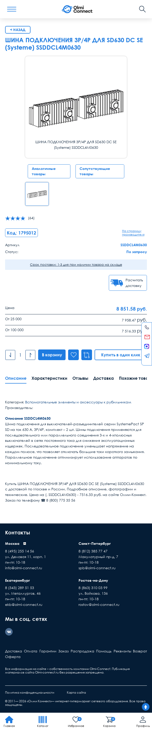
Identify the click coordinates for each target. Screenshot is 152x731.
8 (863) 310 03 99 (93, 588)
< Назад (17, 29)
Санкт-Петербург (95, 543)
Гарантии (47, 651)
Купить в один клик (121, 354)
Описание (15, 378)
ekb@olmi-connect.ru (23, 604)
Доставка (103, 378)
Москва (12, 543)
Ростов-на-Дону (93, 580)
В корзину (52, 354)
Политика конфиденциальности (29, 692)
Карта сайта (76, 692)
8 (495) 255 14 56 (19, 551)
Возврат (140, 651)
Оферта (13, 656)
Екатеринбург (17, 580)
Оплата (30, 651)
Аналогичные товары (44, 171)
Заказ (63, 651)
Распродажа (82, 651)
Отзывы (80, 378)
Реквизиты (122, 651)
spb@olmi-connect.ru (97, 568)
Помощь (104, 651)
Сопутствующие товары (95, 171)
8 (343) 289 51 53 (19, 588)
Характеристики (49, 378)
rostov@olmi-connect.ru (99, 604)
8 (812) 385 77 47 (93, 551)
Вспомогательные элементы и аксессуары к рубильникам (78, 402)
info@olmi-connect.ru (23, 568)
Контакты (17, 532)
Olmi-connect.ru (47, 672)
